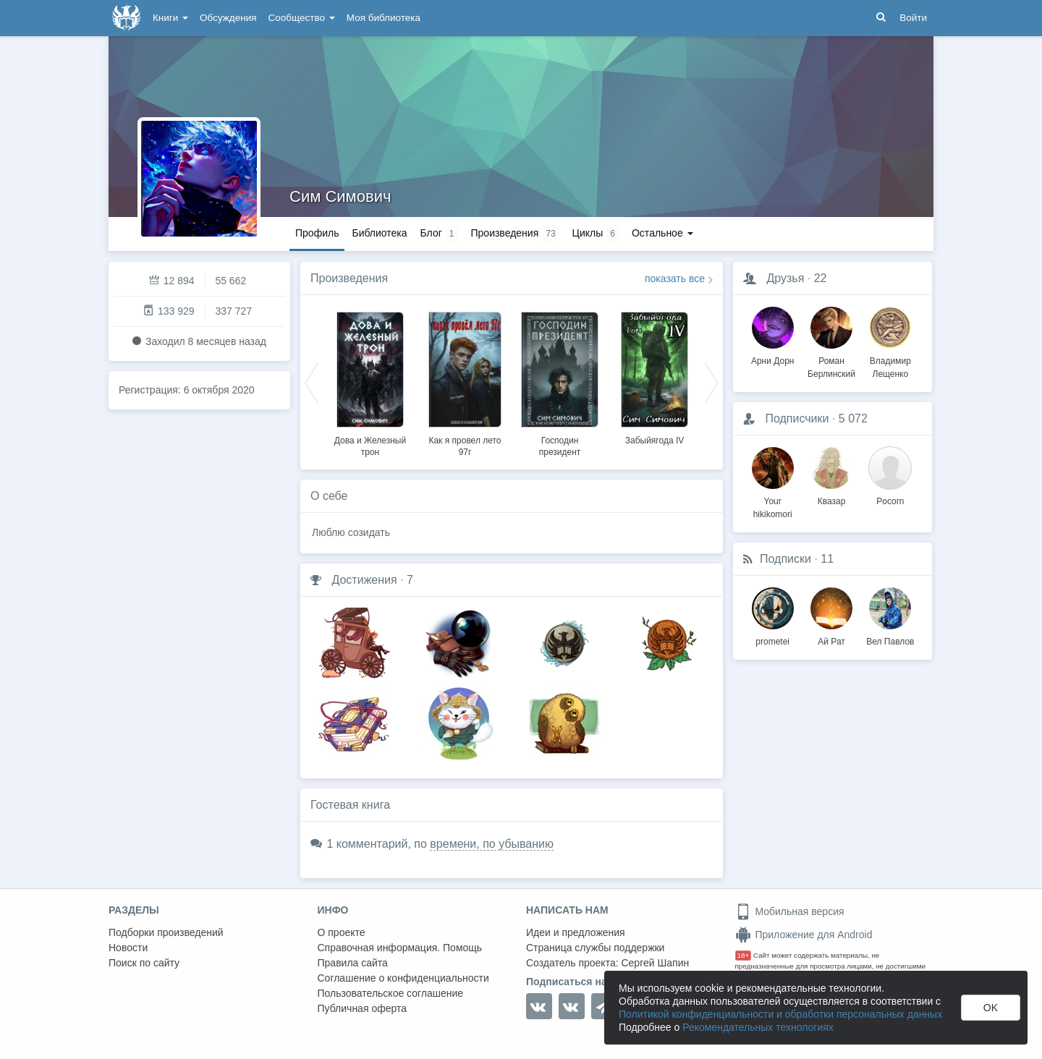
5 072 (853, 418)
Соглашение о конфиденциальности (403, 978)
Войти (913, 17)
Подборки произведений (166, 932)
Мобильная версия (789, 911)
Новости (128, 947)
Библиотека (379, 233)
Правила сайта (353, 963)
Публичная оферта (362, 1008)
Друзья (785, 278)
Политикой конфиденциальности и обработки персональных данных (780, 1014)
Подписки (785, 559)
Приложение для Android (804, 935)
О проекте (341, 932)
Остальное (662, 233)
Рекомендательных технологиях (758, 1027)
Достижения (364, 580)
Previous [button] (312, 382)
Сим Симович (340, 196)
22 (820, 278)
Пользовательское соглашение (391, 993)
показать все (675, 278)
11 (827, 559)
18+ (743, 955)
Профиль (317, 233)
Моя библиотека (383, 17)
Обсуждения (228, 17)
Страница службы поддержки (595, 947)
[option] (370, 382)
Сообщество (301, 17)
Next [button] (711, 382)
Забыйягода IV (655, 440)
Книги (170, 17)
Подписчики (797, 418)
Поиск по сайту (144, 963)
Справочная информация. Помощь (400, 947)
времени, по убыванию (492, 844)
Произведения (349, 278)
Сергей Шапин (655, 963)
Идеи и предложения (575, 932)
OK (990, 1007)
